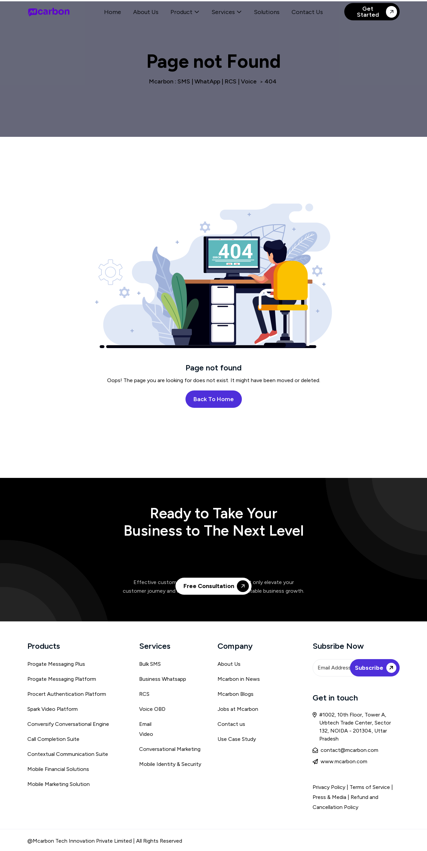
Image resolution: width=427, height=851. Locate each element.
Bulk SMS (150, 664)
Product (181, 12)
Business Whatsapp (162, 679)
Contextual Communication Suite (67, 754)
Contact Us (307, 12)
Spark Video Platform (52, 709)
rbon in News (244, 679)
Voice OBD (152, 709)
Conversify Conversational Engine (68, 724)
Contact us (231, 724)
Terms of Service (370, 787)
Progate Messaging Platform (61, 679)
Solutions (267, 12)
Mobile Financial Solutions (58, 769)
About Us (145, 12)
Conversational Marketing (169, 749)
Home (112, 12)
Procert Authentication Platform (66, 694)
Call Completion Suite (53, 739)
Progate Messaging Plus (56, 664)
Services (223, 12)
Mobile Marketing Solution (58, 784)
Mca (223, 679)
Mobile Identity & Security (170, 764)
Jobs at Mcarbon (238, 709)
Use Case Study (237, 739)
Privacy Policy (329, 787)
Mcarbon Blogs (236, 694)
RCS (144, 694)
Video (146, 734)
